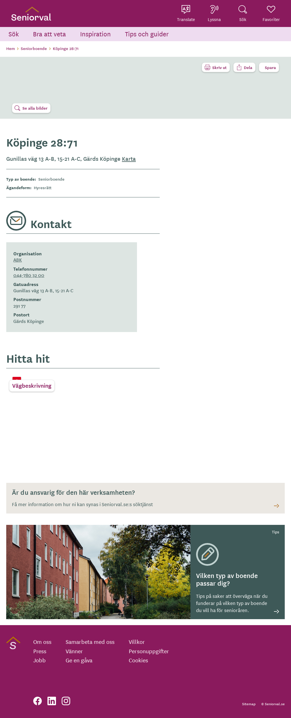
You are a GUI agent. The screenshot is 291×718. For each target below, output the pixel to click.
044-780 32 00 (28, 275)
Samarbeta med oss (90, 642)
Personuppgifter (149, 651)
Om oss (42, 642)
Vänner (74, 651)
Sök (14, 33)
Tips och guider (147, 33)
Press (39, 651)
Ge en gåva (79, 660)
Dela (248, 67)
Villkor (137, 642)
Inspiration (95, 33)
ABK (17, 259)
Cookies (138, 660)
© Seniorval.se (273, 703)
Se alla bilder (34, 108)
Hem (10, 48)
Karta (129, 158)
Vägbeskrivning (31, 385)
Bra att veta (49, 33)
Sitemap (248, 703)
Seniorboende (34, 48)
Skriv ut (219, 67)
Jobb (39, 660)
